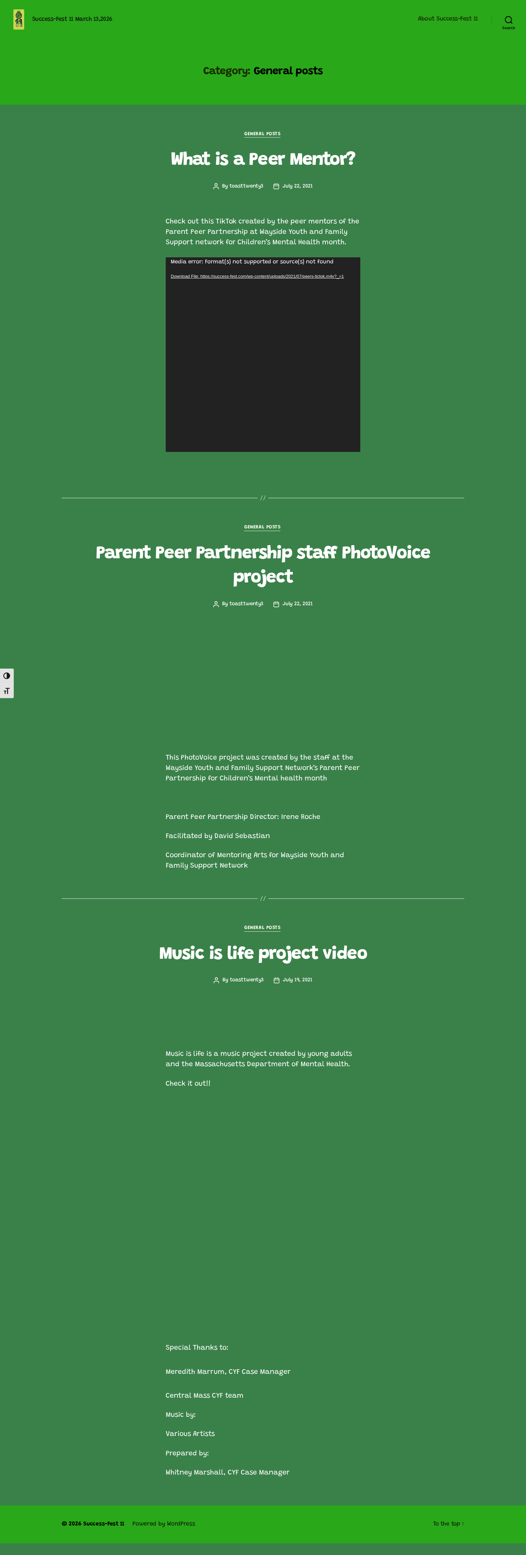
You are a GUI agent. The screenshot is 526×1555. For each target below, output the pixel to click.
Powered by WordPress (165, 1536)
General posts (263, 144)
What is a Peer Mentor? (262, 170)
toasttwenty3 (246, 197)
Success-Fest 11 (104, 1536)
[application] (263, 365)
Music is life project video (263, 965)
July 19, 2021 (298, 992)
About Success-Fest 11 (448, 24)
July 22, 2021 (298, 197)
